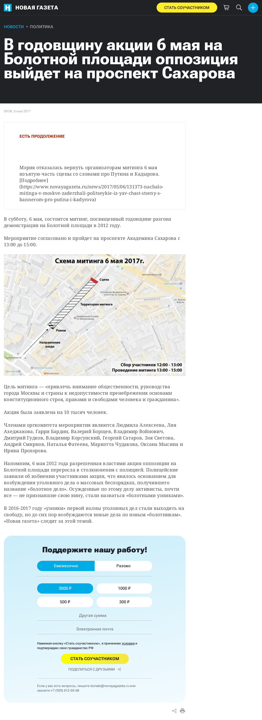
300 (124, 601)
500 (65, 601)
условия (128, 643)
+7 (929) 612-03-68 (65, 690)
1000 (124, 588)
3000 (65, 588)
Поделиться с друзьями (94, 669)
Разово (123, 565)
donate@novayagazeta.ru (109, 686)
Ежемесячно (66, 565)
